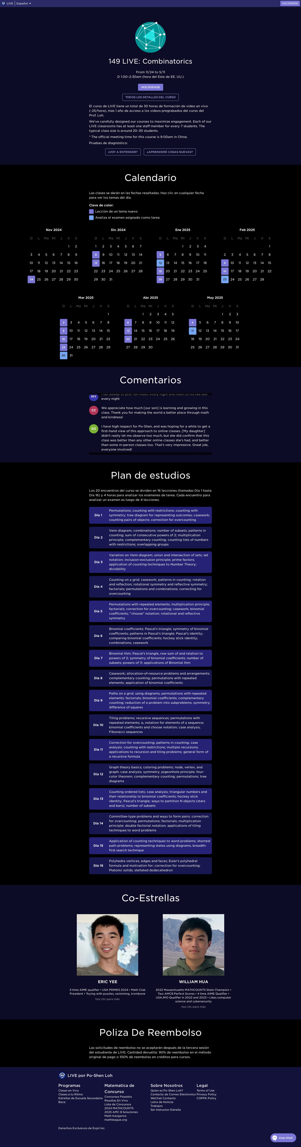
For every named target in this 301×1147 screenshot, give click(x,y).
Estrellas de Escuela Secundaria (80, 1098)
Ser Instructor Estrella (165, 1109)
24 (31, 279)
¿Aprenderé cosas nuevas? (170, 152)
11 (192, 331)
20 (128, 339)
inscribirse (150, 87)
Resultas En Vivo (116, 1100)
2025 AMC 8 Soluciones (121, 1112)
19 (160, 271)
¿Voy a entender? (123, 152)
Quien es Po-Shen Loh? (166, 1090)
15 (96, 263)
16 (225, 271)
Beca (61, 1102)
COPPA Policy (206, 1098)
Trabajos (156, 1105)
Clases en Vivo (68, 1090)
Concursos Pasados (118, 1096)
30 (63, 355)
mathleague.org (115, 1119)
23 (225, 279)
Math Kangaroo (115, 1115)
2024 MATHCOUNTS (118, 1108)
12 (160, 263)
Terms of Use (206, 1090)
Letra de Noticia (161, 1102)
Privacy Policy (207, 1094)
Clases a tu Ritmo (70, 1094)
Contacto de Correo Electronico (173, 1094)
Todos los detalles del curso (150, 97)
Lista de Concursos (117, 1104)
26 (160, 279)
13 (128, 331)
